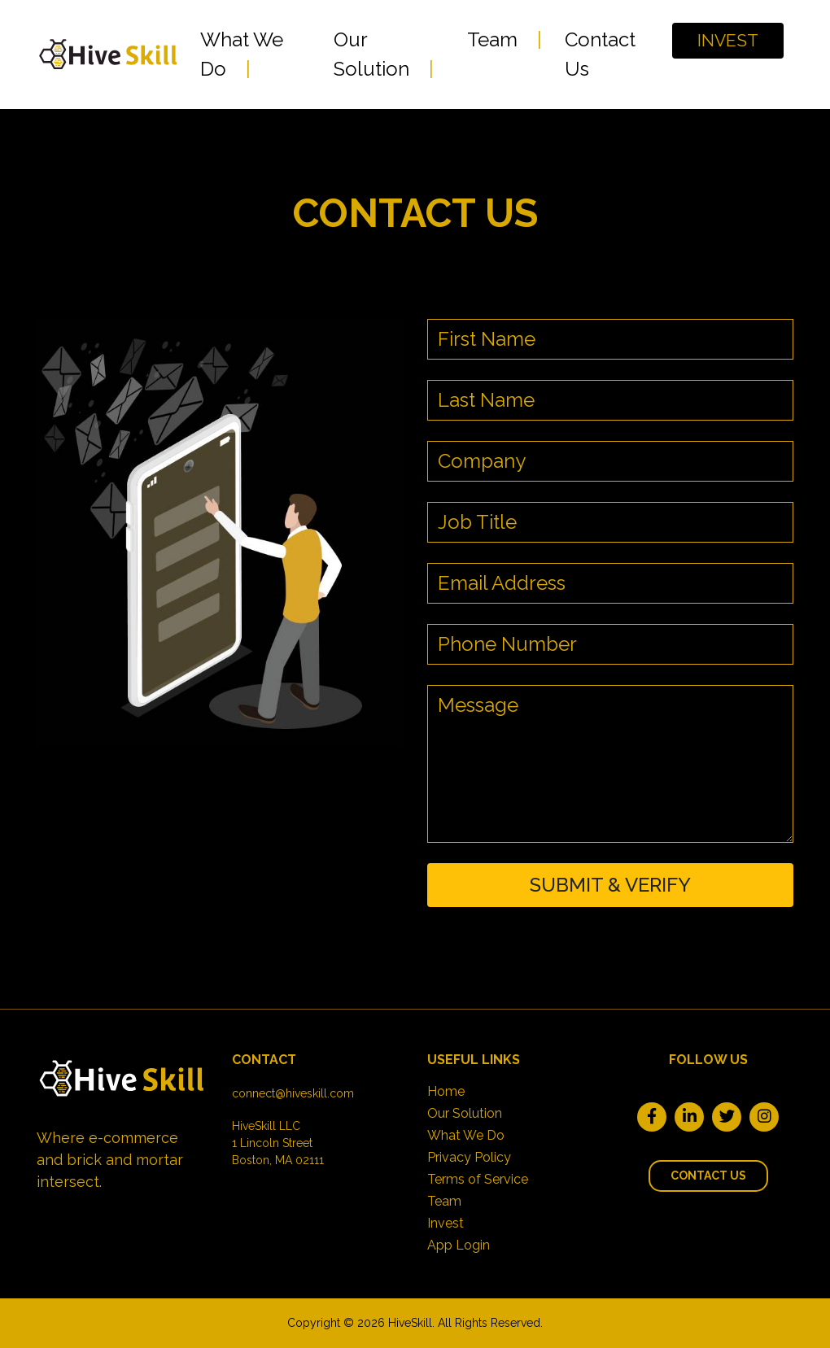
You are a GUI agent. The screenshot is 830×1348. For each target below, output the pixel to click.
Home (446, 1091)
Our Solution (371, 54)
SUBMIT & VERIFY (610, 884)
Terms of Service (477, 1179)
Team (492, 39)
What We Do (241, 54)
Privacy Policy (469, 1157)
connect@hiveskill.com (293, 1093)
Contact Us (600, 54)
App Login (458, 1245)
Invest (445, 1223)
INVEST (727, 40)
